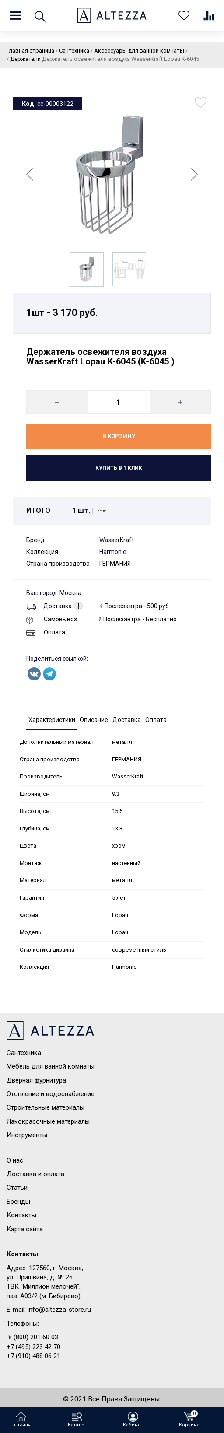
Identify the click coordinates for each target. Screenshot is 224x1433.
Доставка (49, 606)
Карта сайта (25, 1229)
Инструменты (27, 1135)
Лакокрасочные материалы (48, 1121)
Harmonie (112, 551)
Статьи (17, 1187)
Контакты (21, 1215)
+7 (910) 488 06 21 (33, 1356)
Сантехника (24, 1053)
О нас (15, 1160)
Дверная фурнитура (36, 1080)
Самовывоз (51, 619)
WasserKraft (116, 539)
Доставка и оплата (35, 1174)
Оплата (45, 632)
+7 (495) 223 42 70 (33, 1347)
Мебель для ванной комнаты (50, 1066)
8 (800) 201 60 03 (33, 1337)
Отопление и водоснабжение (50, 1094)
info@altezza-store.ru (59, 1310)
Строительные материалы (45, 1107)
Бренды (18, 1201)
